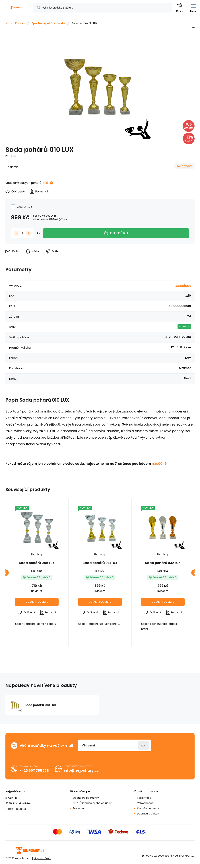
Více (46, 183)
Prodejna (78, 808)
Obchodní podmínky (86, 798)
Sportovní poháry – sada (48, 23)
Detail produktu (37, 602)
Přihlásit (143, 745)
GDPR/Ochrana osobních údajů (92, 803)
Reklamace (144, 798)
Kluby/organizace (148, 808)
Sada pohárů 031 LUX (100, 563)
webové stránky (164, 855)
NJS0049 (159, 463)
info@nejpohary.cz (81, 770)
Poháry (20, 23)
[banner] (17, 8)
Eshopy (146, 855)
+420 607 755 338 (34, 770)
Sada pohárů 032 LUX (163, 563)
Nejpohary (184, 166)
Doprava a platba (148, 813)
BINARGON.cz (187, 855)
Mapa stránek (42, 858)
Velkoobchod (145, 803)
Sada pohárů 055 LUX (37, 563)
